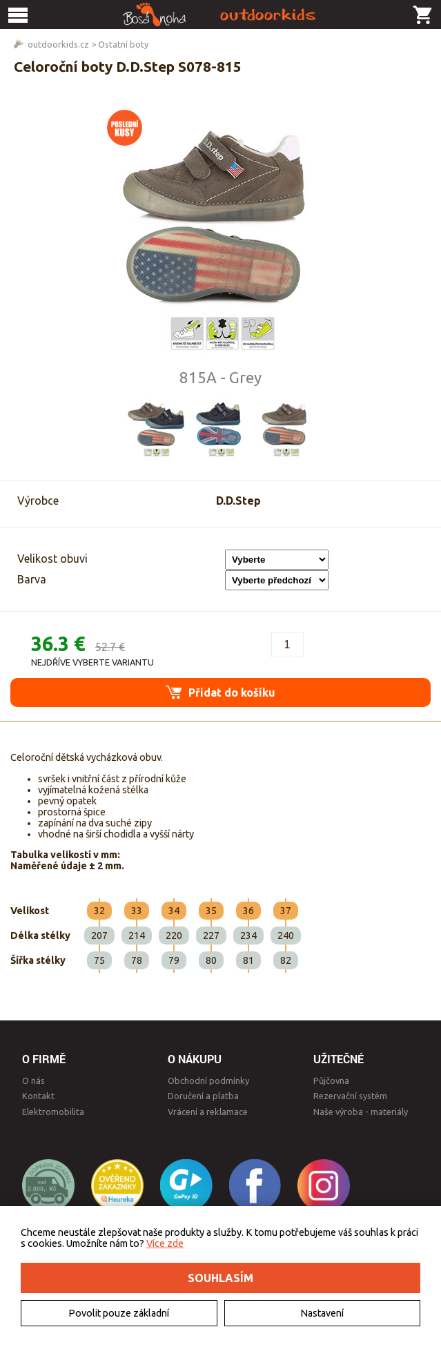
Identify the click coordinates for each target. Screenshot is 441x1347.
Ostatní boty (123, 44)
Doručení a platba (203, 1096)
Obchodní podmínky (208, 1080)
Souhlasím (220, 1278)
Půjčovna (331, 1080)
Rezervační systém (350, 1096)
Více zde (165, 1243)
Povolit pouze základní (118, 1313)
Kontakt (38, 1096)
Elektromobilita (53, 1111)
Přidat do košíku (220, 692)
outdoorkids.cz (58, 44)
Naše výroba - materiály (360, 1111)
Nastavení (322, 1313)
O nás (33, 1080)
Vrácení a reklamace (208, 1111)
